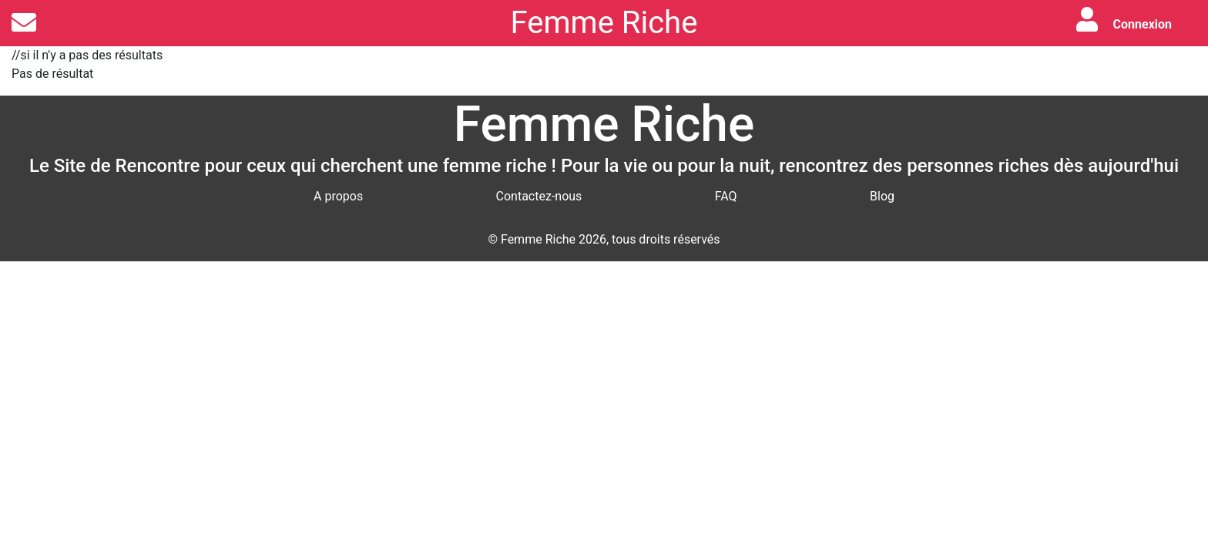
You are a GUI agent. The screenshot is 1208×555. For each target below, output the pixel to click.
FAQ (726, 196)
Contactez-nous (539, 196)
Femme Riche (604, 23)
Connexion (1142, 24)
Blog (882, 196)
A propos (338, 196)
